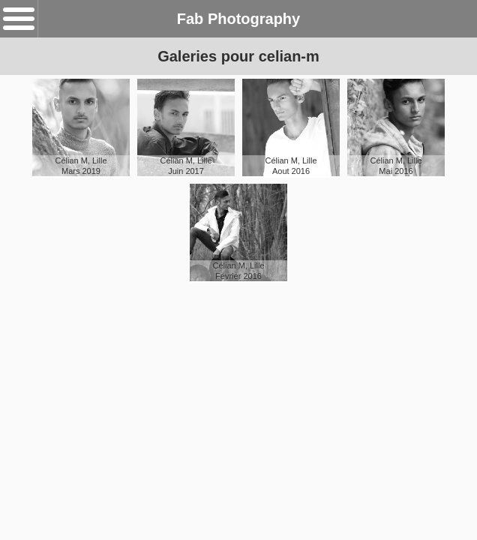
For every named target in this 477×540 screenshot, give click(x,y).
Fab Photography (238, 18)
